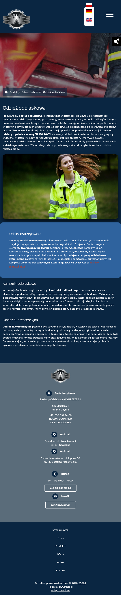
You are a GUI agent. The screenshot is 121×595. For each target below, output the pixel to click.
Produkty (60, 546)
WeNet (82, 583)
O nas (61, 538)
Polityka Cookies (60, 590)
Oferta (60, 554)
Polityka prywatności (60, 587)
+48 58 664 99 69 (60, 488)
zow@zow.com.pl (60, 505)
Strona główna (60, 530)
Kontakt (60, 570)
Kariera (60, 562)
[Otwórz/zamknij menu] (110, 15)
